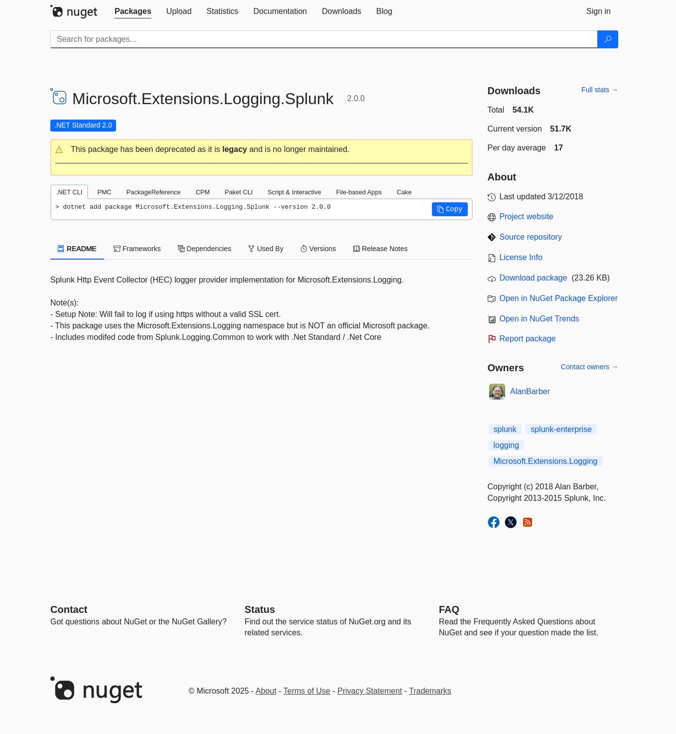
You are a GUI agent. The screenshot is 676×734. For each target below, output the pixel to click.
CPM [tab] (203, 192)
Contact (68, 609)
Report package (528, 338)
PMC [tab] (104, 192)
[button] (261, 149)
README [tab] (77, 249)
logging (507, 445)
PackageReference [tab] (154, 192)
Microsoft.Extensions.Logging (546, 461)
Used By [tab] (265, 249)
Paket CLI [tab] (239, 192)
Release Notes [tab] (380, 249)
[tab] (133, 11)
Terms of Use (306, 691)
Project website (527, 216)
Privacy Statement (369, 691)
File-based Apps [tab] (359, 192)
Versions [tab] (318, 249)
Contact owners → (589, 367)
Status (260, 609)
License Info (521, 257)
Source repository (531, 237)
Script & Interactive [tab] (294, 192)
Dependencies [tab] (204, 249)
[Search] (607, 39)
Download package (533, 278)
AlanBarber (530, 391)
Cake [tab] (404, 192)
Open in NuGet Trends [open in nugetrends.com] (539, 318)
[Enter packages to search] (324, 39)
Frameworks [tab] (137, 249)
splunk (505, 429)
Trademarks (430, 691)
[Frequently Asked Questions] (449, 609)
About (266, 691)
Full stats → (599, 90)
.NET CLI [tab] (69, 192)
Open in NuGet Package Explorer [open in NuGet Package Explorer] (559, 298)
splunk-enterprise (561, 429)
